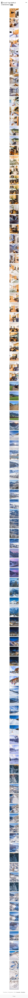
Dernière (23, 992)
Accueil (5, 3)
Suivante (18, 992)
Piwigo (14, 996)
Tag (9, 3)
